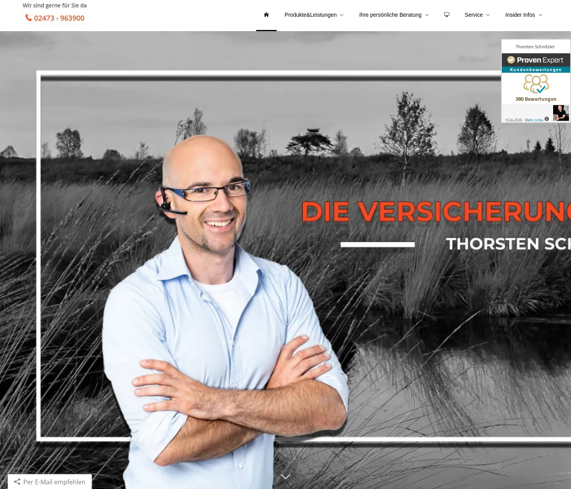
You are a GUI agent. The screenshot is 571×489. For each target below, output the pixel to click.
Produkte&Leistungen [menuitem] (311, 15)
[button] (285, 480)
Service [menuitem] (474, 15)
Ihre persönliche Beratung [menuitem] (390, 15)
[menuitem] (266, 15)
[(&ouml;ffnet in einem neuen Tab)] (536, 81)
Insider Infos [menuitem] (520, 15)
